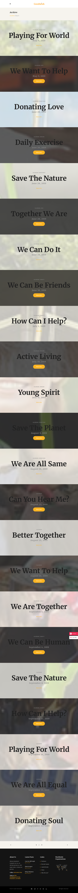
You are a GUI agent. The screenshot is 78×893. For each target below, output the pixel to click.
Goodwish (12, 15)
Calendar (35, 30)
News (42, 870)
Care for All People (30, 861)
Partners (43, 861)
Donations (42, 30)
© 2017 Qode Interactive (16, 888)
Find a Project (28, 866)
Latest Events (44, 867)
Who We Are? (44, 873)
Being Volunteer (29, 871)
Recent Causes (45, 864)
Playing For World (39, 35)
